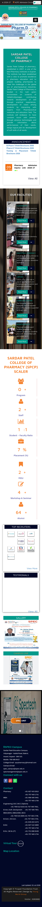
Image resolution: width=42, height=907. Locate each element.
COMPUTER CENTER (24, 301)
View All (32, 178)
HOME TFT (37, 3)
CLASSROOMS (22, 206)
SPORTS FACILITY (23, 324)
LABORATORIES (23, 229)
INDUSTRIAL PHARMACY (26, 253)
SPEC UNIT (21, 721)
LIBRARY (20, 277)
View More (32, 568)
